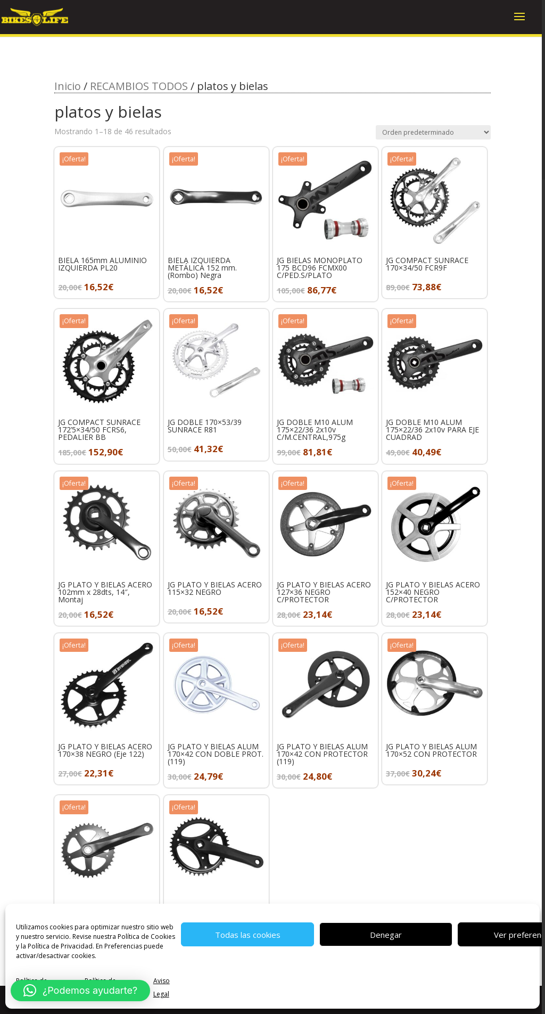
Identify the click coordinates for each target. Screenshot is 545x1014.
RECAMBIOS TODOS (139, 86)
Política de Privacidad (60, 946)
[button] (80, 990)
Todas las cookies (247, 934)
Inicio (67, 86)
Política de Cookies (146, 936)
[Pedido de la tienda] (433, 132)
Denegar (386, 934)
